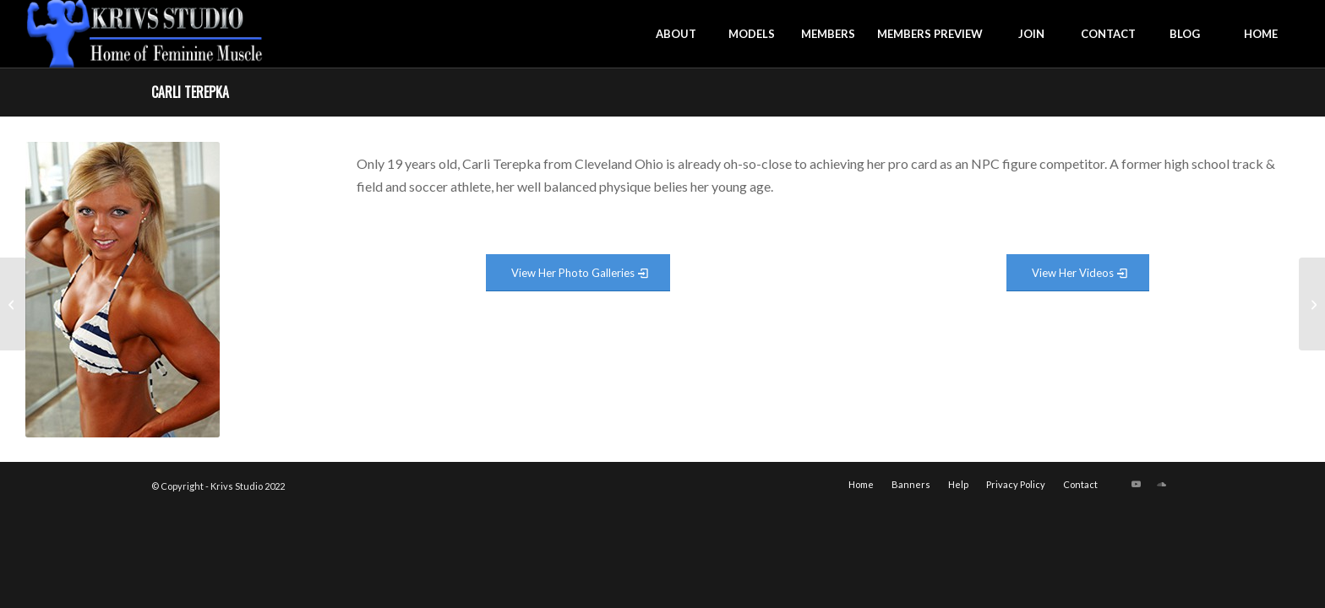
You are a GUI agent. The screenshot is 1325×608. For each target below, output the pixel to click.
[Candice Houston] (1312, 304)
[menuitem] (676, 34)
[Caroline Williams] (13, 304)
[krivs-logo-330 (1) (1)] (145, 34)
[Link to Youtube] (1135, 484)
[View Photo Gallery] (578, 273)
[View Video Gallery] (1077, 273)
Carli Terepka (190, 92)
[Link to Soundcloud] (1161, 484)
